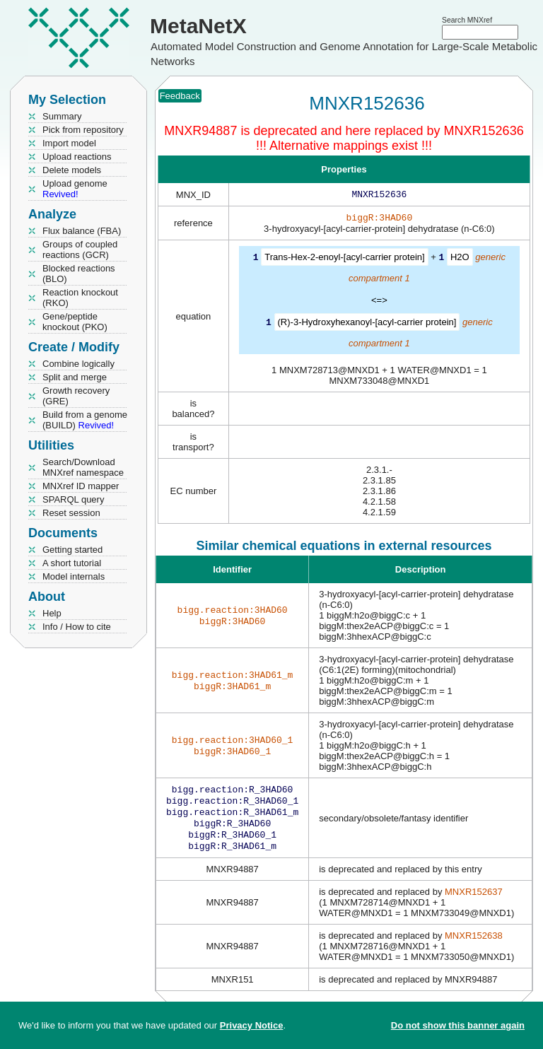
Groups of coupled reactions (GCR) (79, 249)
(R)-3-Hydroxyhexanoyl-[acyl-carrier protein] (367, 324)
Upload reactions (77, 156)
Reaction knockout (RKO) (80, 297)
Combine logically (78, 363)
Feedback (180, 95)
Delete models (71, 170)
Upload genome (74, 188)
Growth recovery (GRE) (76, 395)
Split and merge (74, 377)
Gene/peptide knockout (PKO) (74, 321)
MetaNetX (198, 25)
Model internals (73, 576)
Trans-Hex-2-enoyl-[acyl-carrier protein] (344, 259)
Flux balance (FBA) (81, 230)
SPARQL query (73, 499)
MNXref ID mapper (80, 486)
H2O (459, 259)
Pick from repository (83, 129)
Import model (69, 143)
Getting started (72, 549)
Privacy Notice (252, 1025)
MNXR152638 (474, 945)
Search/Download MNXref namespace (83, 467)
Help (52, 613)
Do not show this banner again (458, 1025)
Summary (62, 116)
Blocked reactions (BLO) (78, 273)
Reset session (71, 513)
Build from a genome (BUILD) (84, 419)
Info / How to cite (76, 626)
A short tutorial (71, 563)
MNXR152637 (474, 901)
